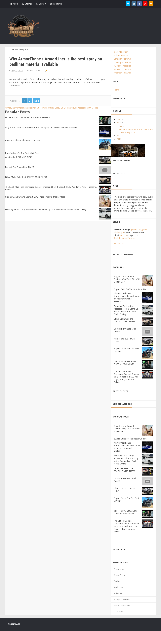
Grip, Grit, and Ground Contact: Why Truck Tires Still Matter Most (35, 196)
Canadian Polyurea (122, 58)
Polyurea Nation (121, 55)
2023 (119, 122)
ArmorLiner (10, 107)
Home (116, 89)
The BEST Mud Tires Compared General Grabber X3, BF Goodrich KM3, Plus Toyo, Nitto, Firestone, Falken (126, 376)
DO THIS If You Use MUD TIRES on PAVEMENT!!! (27, 117)
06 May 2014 (120, 243)
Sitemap (27, 3)
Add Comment (35, 70)
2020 (119, 135)
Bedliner (32, 107)
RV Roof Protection (122, 65)
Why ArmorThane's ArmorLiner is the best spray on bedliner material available (55, 61)
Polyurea (50, 107)
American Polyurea (122, 72)
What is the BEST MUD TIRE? (18, 157)
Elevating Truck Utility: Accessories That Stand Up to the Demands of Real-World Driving (45, 209)
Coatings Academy (122, 62)
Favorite (131, 238)
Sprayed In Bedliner (122, 69)
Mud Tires (41, 107)
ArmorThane (22, 107)
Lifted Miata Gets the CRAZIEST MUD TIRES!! (26, 177)
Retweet (123, 238)
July (121, 126)
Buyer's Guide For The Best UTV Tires (22, 140)
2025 (119, 119)
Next (36, 100)
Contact (41, 3)
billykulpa (119, 232)
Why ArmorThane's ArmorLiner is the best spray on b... (135, 131)
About (14, 3)
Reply (116, 238)
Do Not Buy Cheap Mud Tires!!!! (19, 167)
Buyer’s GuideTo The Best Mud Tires (22, 153)
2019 (119, 139)
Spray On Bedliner (63, 107)
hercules (123, 235)
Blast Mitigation (121, 52)
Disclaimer (56, 3)
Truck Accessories (80, 107)
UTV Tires (93, 107)
